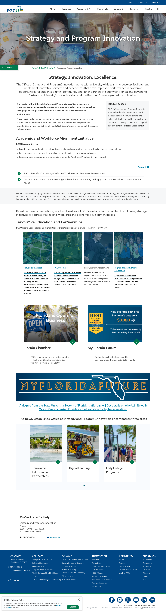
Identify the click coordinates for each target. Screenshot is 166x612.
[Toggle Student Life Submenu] (104, 9)
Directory (143, 3)
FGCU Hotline (97, 570)
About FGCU (97, 560)
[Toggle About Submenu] (54, 9)
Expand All (143, 167)
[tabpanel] (46, 453)
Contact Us (55, 537)
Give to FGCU (124, 567)
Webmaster (128, 608)
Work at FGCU (124, 573)
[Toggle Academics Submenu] (67, 9)
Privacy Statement (92, 608)
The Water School (69, 579)
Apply (130, 3)
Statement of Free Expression (111, 608)
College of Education (40, 563)
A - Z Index (147, 560)
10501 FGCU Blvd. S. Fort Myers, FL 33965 (19, 561)
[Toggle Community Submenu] (120, 9)
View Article (72, 341)
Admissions (147, 563)
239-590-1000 (16, 567)
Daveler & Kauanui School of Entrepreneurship (73, 564)
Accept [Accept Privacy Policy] (73, 607)
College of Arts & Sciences (42, 560)
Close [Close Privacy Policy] (78, 599)
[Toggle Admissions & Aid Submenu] (85, 9)
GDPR (9, 607)
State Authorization (99, 583)
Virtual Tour (96, 587)
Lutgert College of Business (42, 570)
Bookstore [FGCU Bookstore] (147, 567)
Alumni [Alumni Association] (121, 560)
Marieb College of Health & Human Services (45, 574)
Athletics (148, 9)
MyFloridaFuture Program (102, 580)
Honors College (38, 567)
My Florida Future (102, 348)
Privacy (58, 605)
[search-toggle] (158, 9)
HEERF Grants (97, 573)
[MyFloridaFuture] (83, 387)
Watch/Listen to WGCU (128, 570)
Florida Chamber (37, 348)
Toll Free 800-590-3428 (20, 570)
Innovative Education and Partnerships (41, 472)
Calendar (146, 570)
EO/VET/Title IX (149, 608)
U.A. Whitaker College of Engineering (46, 580)
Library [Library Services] (145, 577)
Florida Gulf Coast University (42, 68)
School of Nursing (69, 570)
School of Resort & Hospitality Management (73, 574)
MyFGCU (156, 3)
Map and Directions (99, 577)
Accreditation (97, 563)
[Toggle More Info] (19, 173)
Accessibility (137, 608)
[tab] (84, 485)
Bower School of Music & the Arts (75, 560)
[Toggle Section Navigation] (9, 67)
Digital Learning (79, 468)
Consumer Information (101, 567)
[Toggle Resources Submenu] (135, 9)
